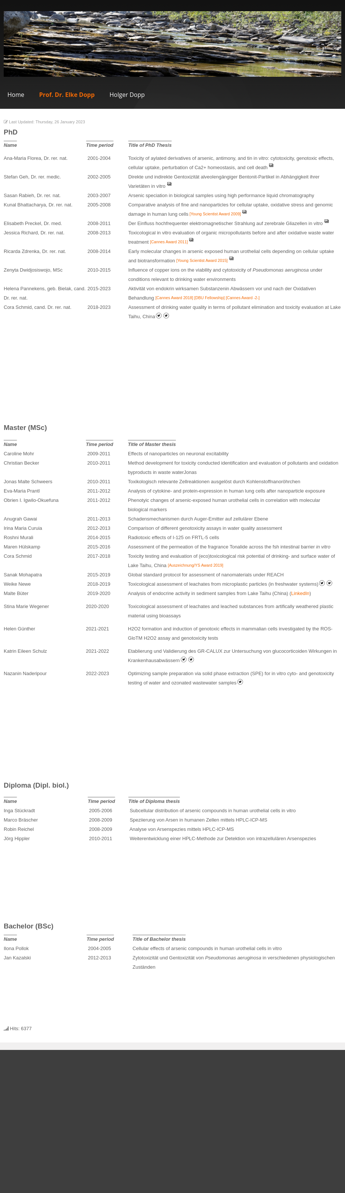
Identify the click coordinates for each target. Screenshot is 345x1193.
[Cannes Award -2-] (242, 297)
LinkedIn (300, 593)
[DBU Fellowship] (209, 297)
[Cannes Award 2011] (169, 242)
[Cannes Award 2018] (174, 297)
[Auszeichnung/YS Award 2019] (195, 565)
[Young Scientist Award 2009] (214, 214)
